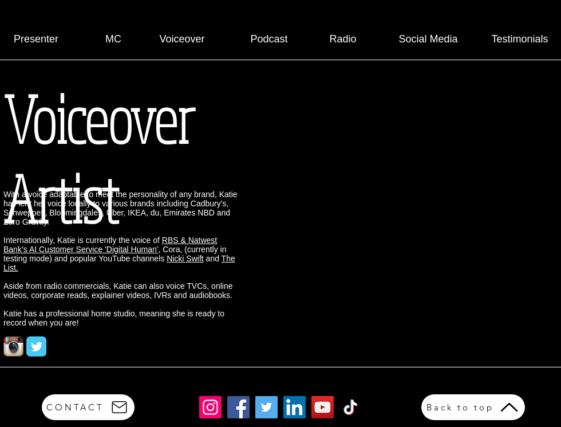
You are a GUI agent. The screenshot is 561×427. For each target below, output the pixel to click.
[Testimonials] (519, 39)
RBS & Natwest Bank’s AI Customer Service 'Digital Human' (110, 245)
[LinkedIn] (294, 407)
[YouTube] (322, 407)
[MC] (113, 39)
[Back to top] (473, 407)
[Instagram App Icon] (13, 346)
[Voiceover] (182, 39)
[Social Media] (428, 39)
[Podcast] (269, 39)
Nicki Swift (185, 258)
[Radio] (343, 39)
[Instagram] (210, 407)
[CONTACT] (88, 407)
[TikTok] (350, 407)
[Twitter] (266, 407)
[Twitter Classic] (36, 346)
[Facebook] (238, 407)
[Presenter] (36, 39)
